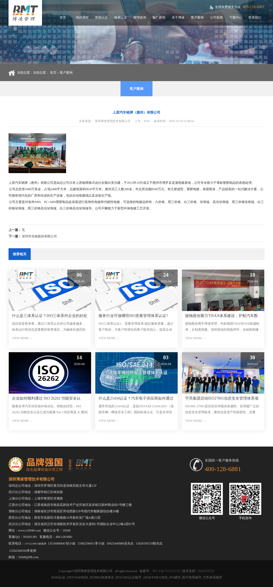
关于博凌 (178, 17)
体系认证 (120, 17)
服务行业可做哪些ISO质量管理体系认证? (133, 316)
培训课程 (82, 17)
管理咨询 (139, 17)
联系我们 (254, 17)
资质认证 (101, 17)
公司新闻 (216, 17)
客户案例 (197, 17)
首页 (63, 17)
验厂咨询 (158, 17)
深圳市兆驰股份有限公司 (39, 236)
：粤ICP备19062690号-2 (165, 571)
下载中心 (235, 17)
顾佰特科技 (206, 571)
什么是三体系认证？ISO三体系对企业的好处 (49, 316)
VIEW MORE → (22, 338)
